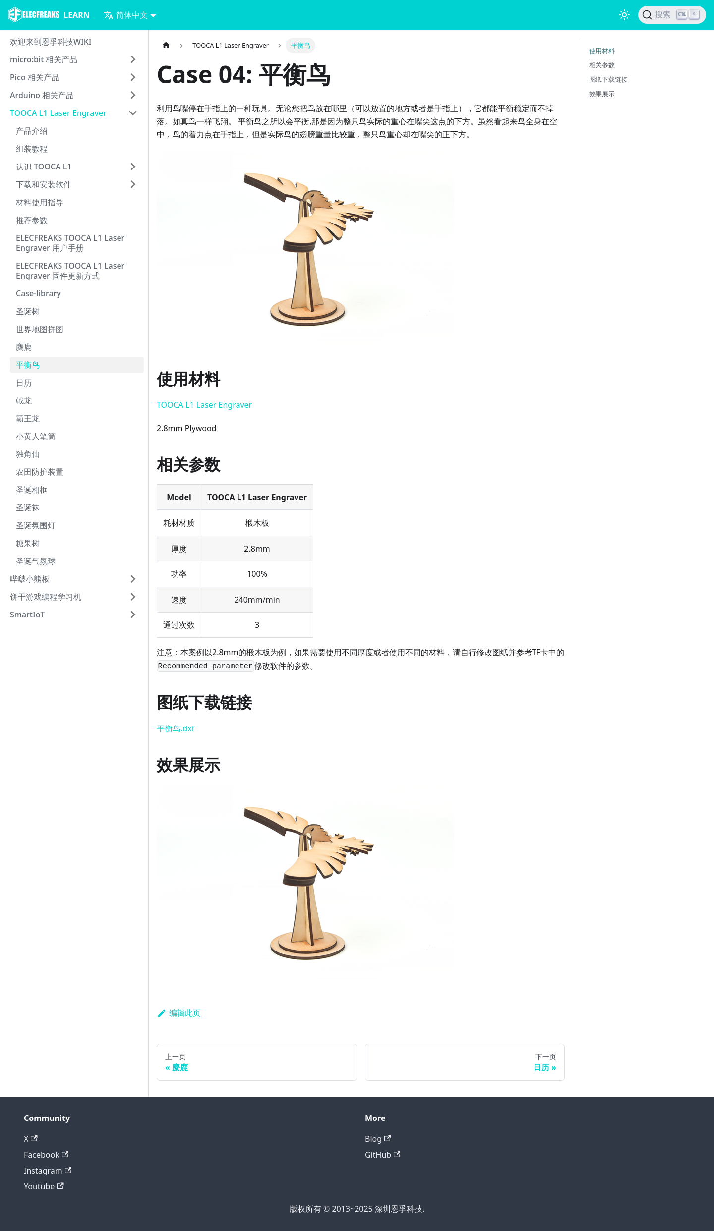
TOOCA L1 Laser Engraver (58, 113)
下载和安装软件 (43, 184)
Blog (378, 1138)
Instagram (47, 1170)
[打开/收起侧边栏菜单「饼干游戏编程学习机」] (133, 597)
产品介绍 (32, 130)
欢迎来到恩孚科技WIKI (51, 41)
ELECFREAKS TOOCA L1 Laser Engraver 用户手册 (70, 242)
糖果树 (28, 543)
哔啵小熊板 (30, 578)
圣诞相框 (32, 489)
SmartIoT (27, 614)
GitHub (382, 1154)
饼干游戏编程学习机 (45, 596)
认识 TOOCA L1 (43, 166)
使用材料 (602, 50)
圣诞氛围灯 (36, 525)
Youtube (44, 1186)
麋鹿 (24, 346)
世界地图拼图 (39, 329)
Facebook (46, 1154)
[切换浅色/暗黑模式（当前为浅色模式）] (624, 15)
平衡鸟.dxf (175, 728)
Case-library (38, 293)
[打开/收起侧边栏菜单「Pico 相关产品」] (133, 77)
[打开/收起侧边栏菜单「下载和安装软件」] (133, 184)
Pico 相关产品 (35, 77)
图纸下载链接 (608, 79)
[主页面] (166, 45)
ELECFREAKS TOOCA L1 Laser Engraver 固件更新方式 (70, 270)
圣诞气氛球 (36, 561)
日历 (24, 382)
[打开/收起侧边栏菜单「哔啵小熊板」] (133, 579)
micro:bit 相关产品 (43, 59)
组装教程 (32, 148)
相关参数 (602, 64)
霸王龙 (28, 418)
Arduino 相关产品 (42, 95)
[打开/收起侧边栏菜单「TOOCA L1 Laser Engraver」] (133, 113)
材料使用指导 (39, 202)
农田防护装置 (39, 471)
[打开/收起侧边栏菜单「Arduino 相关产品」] (133, 95)
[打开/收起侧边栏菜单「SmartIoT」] (133, 614)
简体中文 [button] (126, 14)
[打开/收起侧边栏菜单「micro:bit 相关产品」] (133, 59)
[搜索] (672, 15)
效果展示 (602, 93)
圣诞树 (28, 311)
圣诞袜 (28, 507)
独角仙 (28, 453)
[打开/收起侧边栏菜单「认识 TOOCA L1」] (133, 166)
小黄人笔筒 (36, 436)
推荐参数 (32, 220)
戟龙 (24, 400)
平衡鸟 (28, 364)
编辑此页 (179, 1012)
